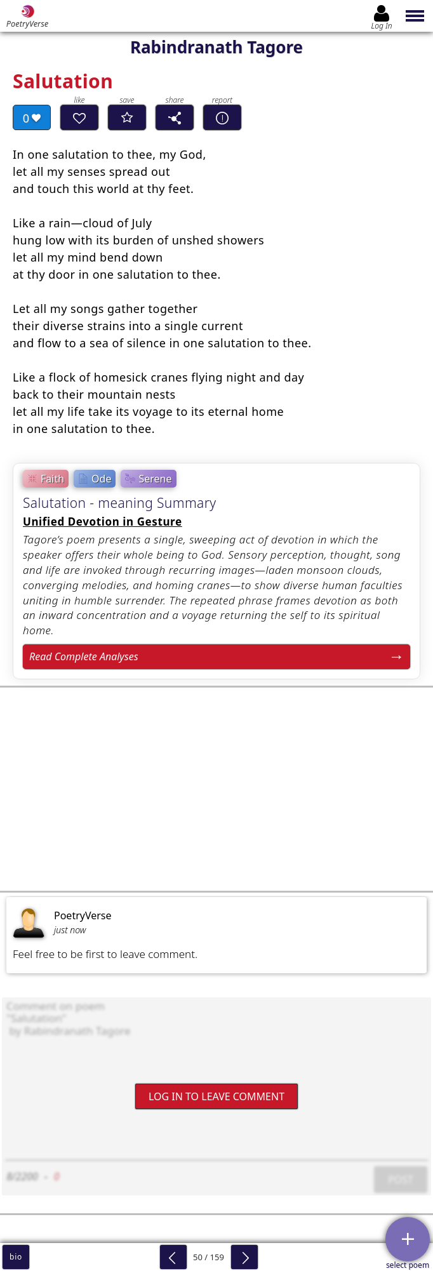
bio (16, 1256)
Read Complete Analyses (83, 656)
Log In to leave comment (216, 1096)
